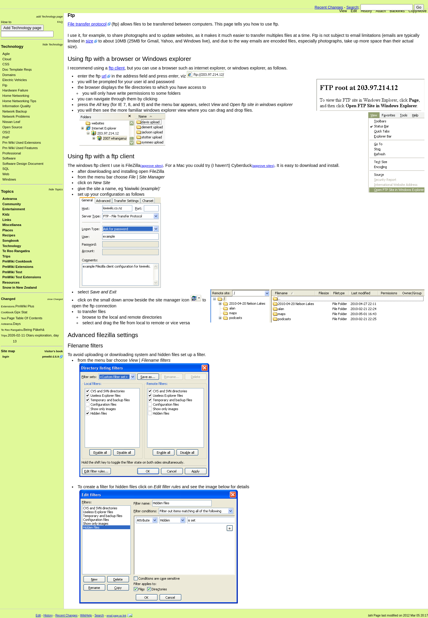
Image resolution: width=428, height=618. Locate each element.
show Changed (55, 299)
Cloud (6, 59)
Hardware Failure (15, 90)
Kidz (6, 214)
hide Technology (53, 44)
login (5, 356)
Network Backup (14, 111)
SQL (5, 168)
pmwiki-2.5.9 (50, 356)
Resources (11, 282)
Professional (11, 153)
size (89, 41)
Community (11, 204)
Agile (6, 54)
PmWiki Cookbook (17, 261)
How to (6, 22)
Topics (7, 191)
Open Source (12, 127)
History (366, 11)
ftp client (117, 68)
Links (6, 220)
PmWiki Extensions (17, 266)
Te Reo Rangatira (16, 251)
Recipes (8, 235)
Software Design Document (22, 163)
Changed (8, 299)
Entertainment (13, 209)
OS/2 (6, 132)
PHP (5, 137)
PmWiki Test (12, 272)
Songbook (10, 240)
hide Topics (56, 189)
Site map (8, 351)
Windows (9, 179)
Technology (12, 46)
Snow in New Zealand (19, 287)
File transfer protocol (86, 24)
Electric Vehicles (14, 80)
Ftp (4, 85)
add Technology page (49, 16)
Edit (354, 11)
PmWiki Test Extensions (21, 277)
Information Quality (16, 106)
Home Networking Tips (19, 101)
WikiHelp (86, 615)
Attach (381, 11)
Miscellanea (11, 225)
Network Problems (16, 116)
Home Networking (15, 95)
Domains (9, 75)
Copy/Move (418, 11)
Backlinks (397, 11)
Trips (6, 256)
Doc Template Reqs (17, 69)
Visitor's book (53, 351)
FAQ (60, 21)
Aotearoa (9, 198)
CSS (5, 64)
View (343, 11)
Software (9, 158)
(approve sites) (151, 165)
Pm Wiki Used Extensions (21, 142)
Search (352, 7)
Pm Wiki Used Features (20, 148)
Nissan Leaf (11, 122)
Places (7, 230)
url (104, 76)
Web (5, 174)
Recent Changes (329, 7)
